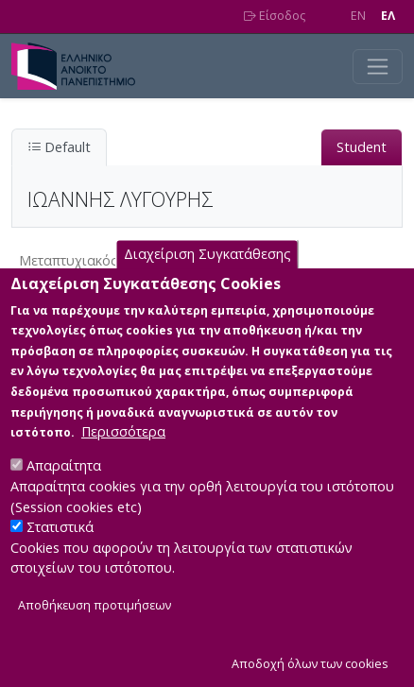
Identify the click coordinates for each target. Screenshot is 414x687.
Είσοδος (274, 16)
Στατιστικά (60, 555)
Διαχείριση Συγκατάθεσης (207, 282)
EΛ (388, 16)
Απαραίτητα (63, 494)
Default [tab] (59, 147)
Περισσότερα (123, 460)
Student (361, 147)
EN (358, 16)
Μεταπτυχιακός (68, 260)
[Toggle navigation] (378, 66)
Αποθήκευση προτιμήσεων (94, 634)
